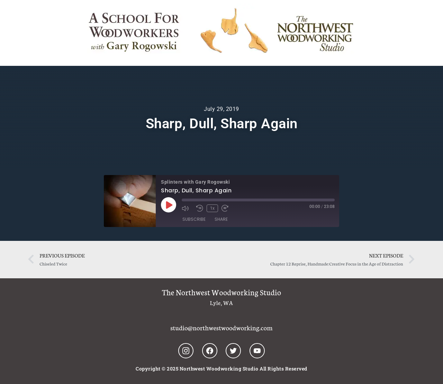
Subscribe (194, 219)
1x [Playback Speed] (212, 208)
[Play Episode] (168, 204)
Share (221, 219)
